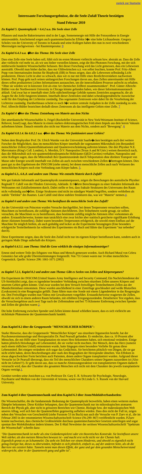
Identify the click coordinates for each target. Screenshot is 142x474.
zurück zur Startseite (128, 3)
